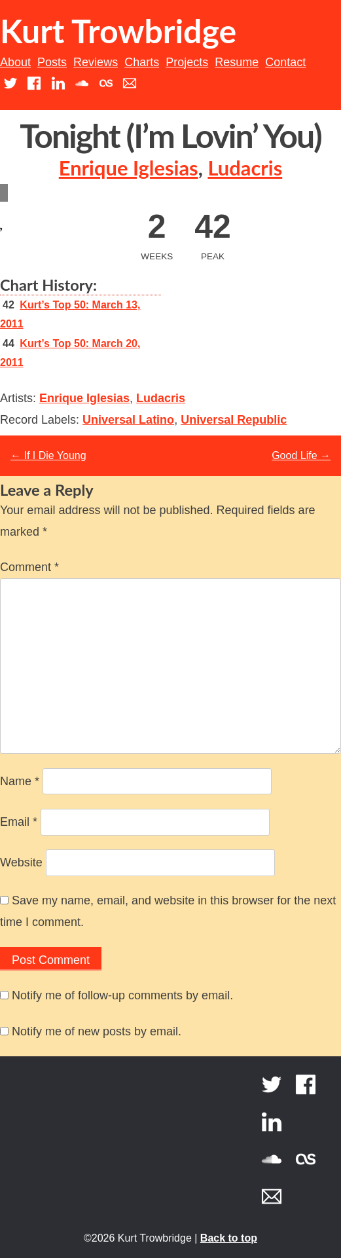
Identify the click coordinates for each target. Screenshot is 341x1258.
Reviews (95, 62)
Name (19, 781)
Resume (237, 62)
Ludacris (244, 168)
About (15, 62)
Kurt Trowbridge (118, 30)
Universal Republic (234, 419)
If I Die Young (48, 455)
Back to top (228, 1238)
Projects (187, 62)
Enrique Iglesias (128, 168)
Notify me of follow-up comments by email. (122, 995)
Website (21, 862)
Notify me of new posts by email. (96, 1031)
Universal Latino (128, 419)
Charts (141, 62)
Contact (285, 62)
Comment (29, 567)
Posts (52, 62)
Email (18, 821)
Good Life (301, 455)
